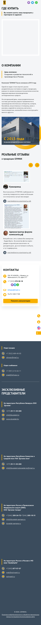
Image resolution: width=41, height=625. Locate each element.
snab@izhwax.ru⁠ (12, 375)
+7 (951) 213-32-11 (13, 371)
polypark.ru (10, 577)
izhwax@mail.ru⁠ (12, 357)
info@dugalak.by (12, 415)
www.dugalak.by (12, 419)
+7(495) (13, 568)
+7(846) (13, 515)
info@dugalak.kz (12, 468)
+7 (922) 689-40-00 (13, 353)
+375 (13, 411)
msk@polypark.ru (13, 572)
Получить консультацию (20, 301)
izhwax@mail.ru (14, 290)
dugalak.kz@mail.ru (27, 468)
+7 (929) (15, 281)
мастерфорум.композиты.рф (17, 201)
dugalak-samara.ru (13, 523)
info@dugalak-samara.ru (15, 519)
